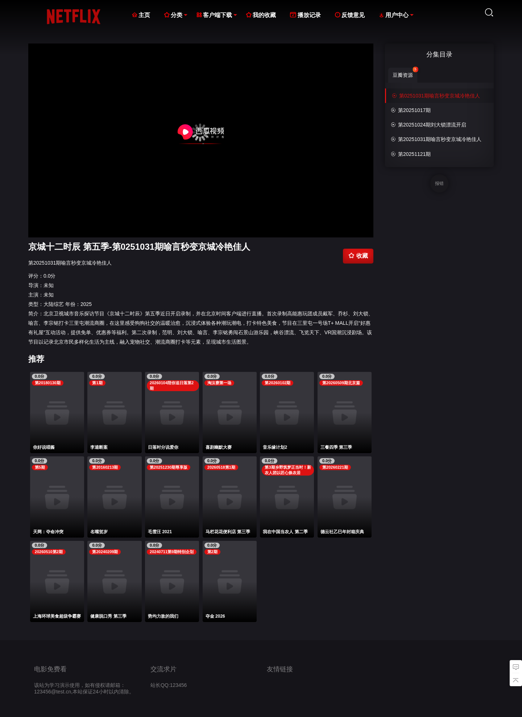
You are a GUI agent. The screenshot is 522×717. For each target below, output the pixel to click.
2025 (86, 304)
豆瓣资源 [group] (405, 72)
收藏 (358, 255)
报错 (439, 183)
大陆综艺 (54, 304)
